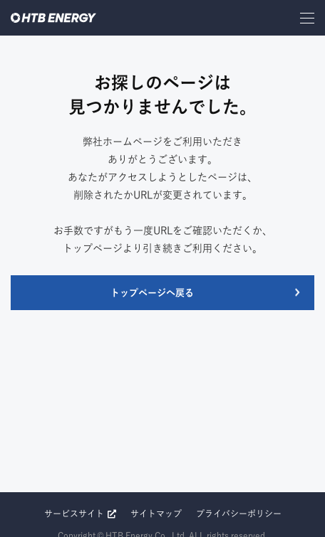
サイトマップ (156, 513)
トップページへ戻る (152, 292)
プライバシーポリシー (239, 513)
